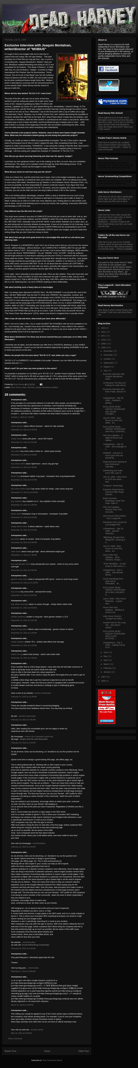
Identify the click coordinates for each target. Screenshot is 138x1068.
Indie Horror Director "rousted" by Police (112, 617)
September (108, 363)
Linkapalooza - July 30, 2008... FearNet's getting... (113, 400)
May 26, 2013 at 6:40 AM (21, 1033)
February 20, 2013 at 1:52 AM (23, 743)
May (105, 656)
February (107, 668)
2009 (103, 344)
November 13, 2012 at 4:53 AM (24, 455)
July (105, 370)
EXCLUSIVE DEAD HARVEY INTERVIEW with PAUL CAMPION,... (115, 429)
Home (47, 1051)
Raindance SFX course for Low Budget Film (115, 523)
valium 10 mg (16, 654)
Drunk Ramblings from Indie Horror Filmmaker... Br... (113, 581)
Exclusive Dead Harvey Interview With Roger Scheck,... (113, 492)
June (105, 652)
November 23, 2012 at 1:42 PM (24, 633)
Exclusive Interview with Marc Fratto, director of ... (114, 391)
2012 (103, 332)
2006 (103, 681)
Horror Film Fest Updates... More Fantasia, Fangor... (112, 557)
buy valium (15, 451)
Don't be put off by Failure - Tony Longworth (114, 517)
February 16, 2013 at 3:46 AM (23, 720)
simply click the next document (34, 739)
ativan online (16, 514)
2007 (103, 677)
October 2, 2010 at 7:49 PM (22, 417)
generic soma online (19, 579)
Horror (18, 387)
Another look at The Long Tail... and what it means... (114, 625)
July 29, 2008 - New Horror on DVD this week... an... (112, 420)
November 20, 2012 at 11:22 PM (24, 583)
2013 (103, 328)
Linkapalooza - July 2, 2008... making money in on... (114, 645)
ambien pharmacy (18, 617)
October (107, 359)
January (107, 672)
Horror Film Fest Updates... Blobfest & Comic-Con (113, 609)
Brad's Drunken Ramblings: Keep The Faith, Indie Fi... (113, 500)
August (106, 367)
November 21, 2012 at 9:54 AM (24, 608)
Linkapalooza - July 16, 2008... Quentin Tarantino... (113, 531)
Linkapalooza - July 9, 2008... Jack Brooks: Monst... (113, 572)
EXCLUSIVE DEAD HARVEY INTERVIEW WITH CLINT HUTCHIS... (114, 635)
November (108, 355)
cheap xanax (16, 439)
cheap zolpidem (17, 642)
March (106, 664)
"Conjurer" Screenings (113, 485)
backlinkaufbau (39, 843)
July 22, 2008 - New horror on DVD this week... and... (115, 479)
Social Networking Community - (36, 945)
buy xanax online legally (21, 489)
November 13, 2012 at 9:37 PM (24, 480)
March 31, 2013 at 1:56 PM (22, 1005)
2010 (103, 340)
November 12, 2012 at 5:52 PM (24, 430)
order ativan (16, 551)
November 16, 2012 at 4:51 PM (24, 530)
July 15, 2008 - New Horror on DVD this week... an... (112, 548)
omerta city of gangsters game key (39, 736)
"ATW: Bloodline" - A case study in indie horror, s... (115, 565)
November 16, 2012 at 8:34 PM (24, 542)
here (21, 363)
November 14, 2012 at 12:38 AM (24, 492)
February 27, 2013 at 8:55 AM (23, 971)
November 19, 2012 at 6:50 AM (24, 570)
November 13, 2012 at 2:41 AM (24, 442)
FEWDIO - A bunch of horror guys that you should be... (113, 455)
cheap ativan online (19, 526)
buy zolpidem (16, 501)
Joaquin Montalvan (43, 387)
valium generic (17, 426)
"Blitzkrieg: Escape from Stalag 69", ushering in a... (114, 539)
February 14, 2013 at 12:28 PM (24, 697)
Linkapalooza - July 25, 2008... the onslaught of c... (114, 446)
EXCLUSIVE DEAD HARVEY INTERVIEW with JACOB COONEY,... (114, 410)
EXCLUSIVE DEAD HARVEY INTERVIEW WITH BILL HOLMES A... (114, 591)
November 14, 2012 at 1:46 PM (24, 505)
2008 (103, 347)
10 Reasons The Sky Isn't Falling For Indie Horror (114, 384)
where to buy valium (19, 629)
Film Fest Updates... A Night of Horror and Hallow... (113, 437)
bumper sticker (37, 1030)
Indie (24, 387)
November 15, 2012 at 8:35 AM (24, 517)
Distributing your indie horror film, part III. (112, 471)
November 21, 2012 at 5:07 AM (24, 595)
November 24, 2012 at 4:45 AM (24, 658)
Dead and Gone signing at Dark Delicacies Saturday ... (114, 464)
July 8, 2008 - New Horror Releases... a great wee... (114, 601)
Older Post (83, 1051)
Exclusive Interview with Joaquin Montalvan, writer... (113, 376)
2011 (103, 336)
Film (13, 387)
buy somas (15, 592)
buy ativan (15, 539)
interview (30, 387)
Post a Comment (15, 1038)
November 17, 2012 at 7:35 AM (24, 555)
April (105, 660)
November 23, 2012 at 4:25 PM (24, 645)
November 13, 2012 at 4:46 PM (24, 467)
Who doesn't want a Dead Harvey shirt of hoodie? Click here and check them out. (115, 312)
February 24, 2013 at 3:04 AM (23, 847)
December (108, 351)
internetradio (33, 968)
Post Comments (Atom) (52, 1060)
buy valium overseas (19, 604)
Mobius (55, 387)
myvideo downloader (42, 693)
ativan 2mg (15, 476)
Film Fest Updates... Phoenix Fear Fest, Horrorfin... (112, 509)
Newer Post (10, 1051)
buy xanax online (18, 464)
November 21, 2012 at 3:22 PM (24, 620)
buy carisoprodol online (20, 564)
